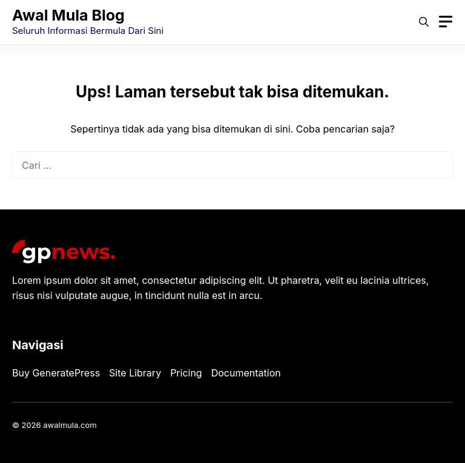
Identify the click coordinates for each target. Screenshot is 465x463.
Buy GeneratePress (56, 373)
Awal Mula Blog (68, 15)
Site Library (135, 373)
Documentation (246, 373)
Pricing (186, 373)
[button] (424, 22)
